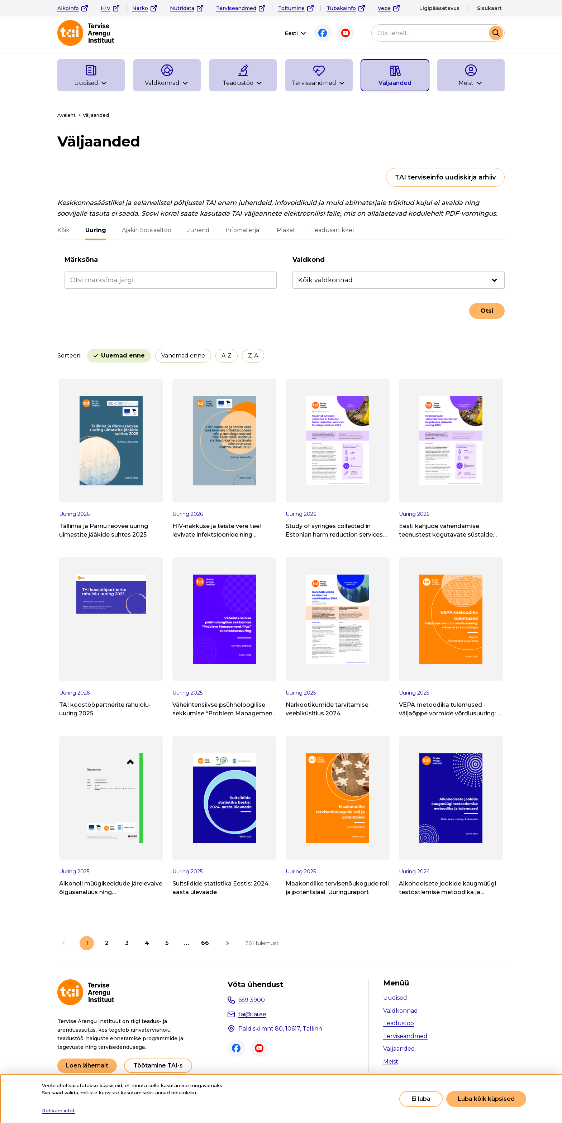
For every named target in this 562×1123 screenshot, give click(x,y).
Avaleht (66, 115)
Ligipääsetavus (439, 8)
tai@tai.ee (252, 1014)
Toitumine (291, 8)
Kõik (63, 230)
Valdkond (308, 260)
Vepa (384, 8)
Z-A (253, 355)
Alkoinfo (68, 8)
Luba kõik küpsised (486, 1098)
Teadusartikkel (332, 230)
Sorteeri (68, 355)
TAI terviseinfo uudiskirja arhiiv (445, 177)
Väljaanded (399, 1048)
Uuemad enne (123, 355)
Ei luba (420, 1098)
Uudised (395, 997)
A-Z (227, 355)
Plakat (286, 230)
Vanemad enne (183, 355)
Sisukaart (489, 8)
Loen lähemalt (87, 1065)
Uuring (95, 230)
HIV (105, 8)
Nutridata (182, 8)
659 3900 (251, 1000)
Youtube (345, 33)
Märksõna (81, 260)
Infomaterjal (243, 230)
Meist (390, 1061)
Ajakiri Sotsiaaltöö (146, 230)
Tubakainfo (341, 8)
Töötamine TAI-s (158, 1065)
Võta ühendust (255, 984)
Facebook (322, 33)
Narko (140, 8)
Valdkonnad (400, 1010)
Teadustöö (398, 1023)
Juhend (198, 230)
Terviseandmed (236, 8)
